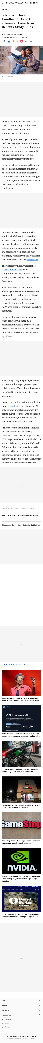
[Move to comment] (31, 41)
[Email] (26, 41)
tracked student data (12, 269)
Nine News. (32, 259)
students (15, 406)
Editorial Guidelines (31, 525)
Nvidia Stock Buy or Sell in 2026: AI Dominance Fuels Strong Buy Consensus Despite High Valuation (21, 878)
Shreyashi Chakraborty (13, 34)
